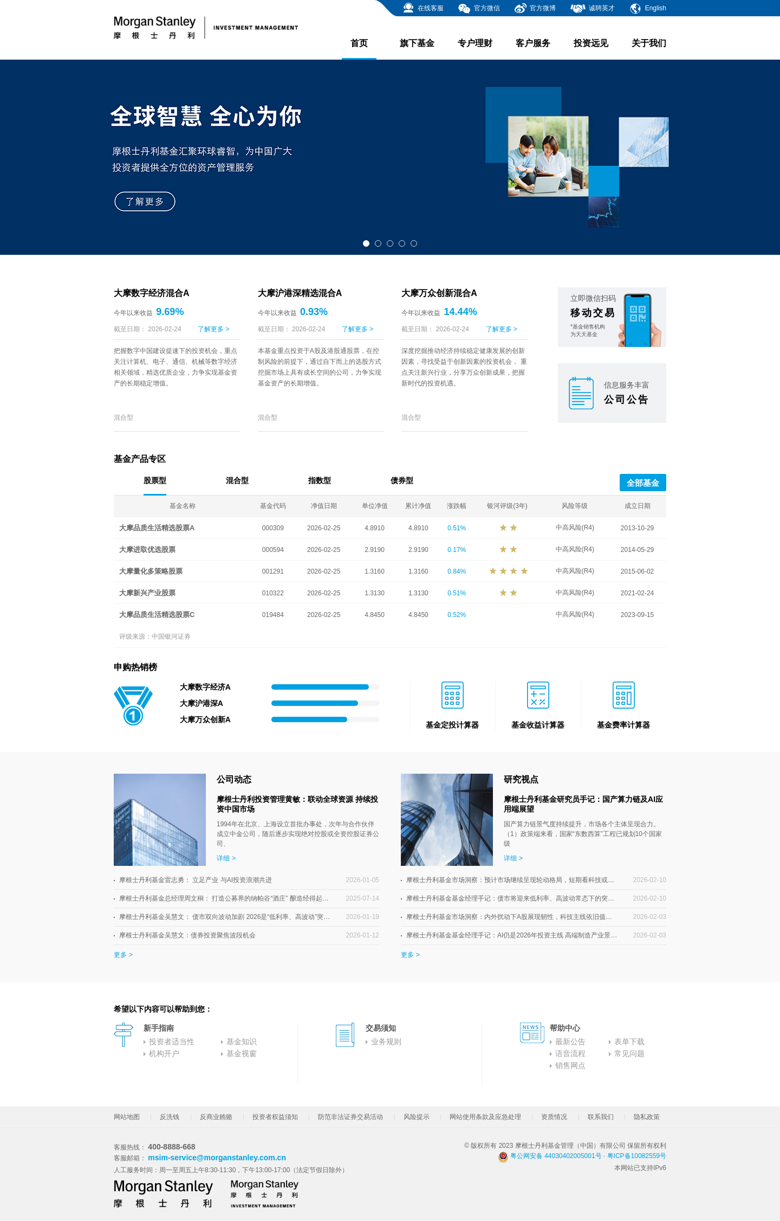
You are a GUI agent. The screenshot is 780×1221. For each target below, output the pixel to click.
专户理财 (475, 43)
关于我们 (649, 43)
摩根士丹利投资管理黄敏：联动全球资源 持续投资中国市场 (297, 804)
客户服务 (533, 43)
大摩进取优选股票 (147, 549)
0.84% (456, 571)
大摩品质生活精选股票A (156, 528)
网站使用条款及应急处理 (485, 1117)
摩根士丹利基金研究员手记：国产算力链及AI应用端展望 (583, 804)
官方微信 (478, 8)
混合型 (123, 417)
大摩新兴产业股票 (147, 593)
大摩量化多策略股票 (151, 571)
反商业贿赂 (216, 1117)
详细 (223, 858)
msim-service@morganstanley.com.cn (217, 1157)
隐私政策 (647, 1117)
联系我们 (601, 1117)
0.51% (456, 528)
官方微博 (535, 8)
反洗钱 (169, 1117)
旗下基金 (417, 43)
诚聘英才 (592, 8)
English (647, 8)
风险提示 (417, 1117)
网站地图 (127, 1117)
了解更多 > (213, 329)
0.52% (456, 615)
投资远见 (591, 43)
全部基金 (643, 482)
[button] (366, 243)
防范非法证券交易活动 (350, 1117)
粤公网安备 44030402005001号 (549, 1156)
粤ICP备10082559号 (636, 1156)
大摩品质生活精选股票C (156, 614)
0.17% (456, 550)
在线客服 (423, 8)
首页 (359, 49)
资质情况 (554, 1117)
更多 (120, 955)
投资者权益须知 (275, 1117)
